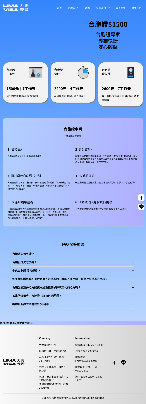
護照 (87, 8)
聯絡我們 (136, 8)
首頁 (59, 8)
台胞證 (71, 8)
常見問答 (121, 8)
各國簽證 (101, 8)
